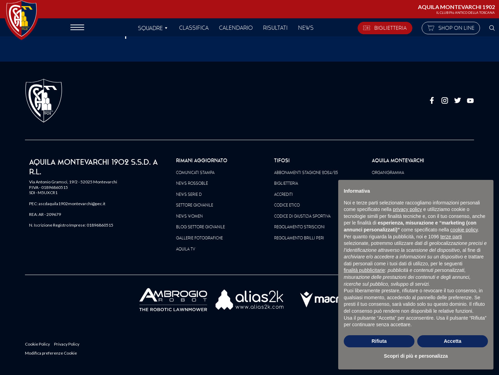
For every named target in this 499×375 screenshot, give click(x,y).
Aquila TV (185, 249)
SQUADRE (150, 28)
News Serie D (189, 194)
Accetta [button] (453, 341)
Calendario (236, 27)
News (306, 27)
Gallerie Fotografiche (199, 238)
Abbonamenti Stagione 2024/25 (306, 172)
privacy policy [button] (407, 209)
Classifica (194, 27)
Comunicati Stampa (195, 172)
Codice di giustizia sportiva (302, 216)
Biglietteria (286, 183)
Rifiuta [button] (379, 341)
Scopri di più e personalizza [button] (416, 356)
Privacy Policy (66, 344)
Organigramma (388, 172)
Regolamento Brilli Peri (299, 238)
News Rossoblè (192, 183)
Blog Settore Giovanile (200, 227)
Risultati (275, 27)
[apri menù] (77, 28)
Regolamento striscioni (299, 227)
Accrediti (283, 194)
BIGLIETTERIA (385, 28)
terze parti (451, 236)
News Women (189, 216)
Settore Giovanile (194, 205)
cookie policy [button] (464, 229)
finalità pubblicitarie (364, 270)
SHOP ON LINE (450, 28)
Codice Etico (287, 205)
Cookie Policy (37, 344)
